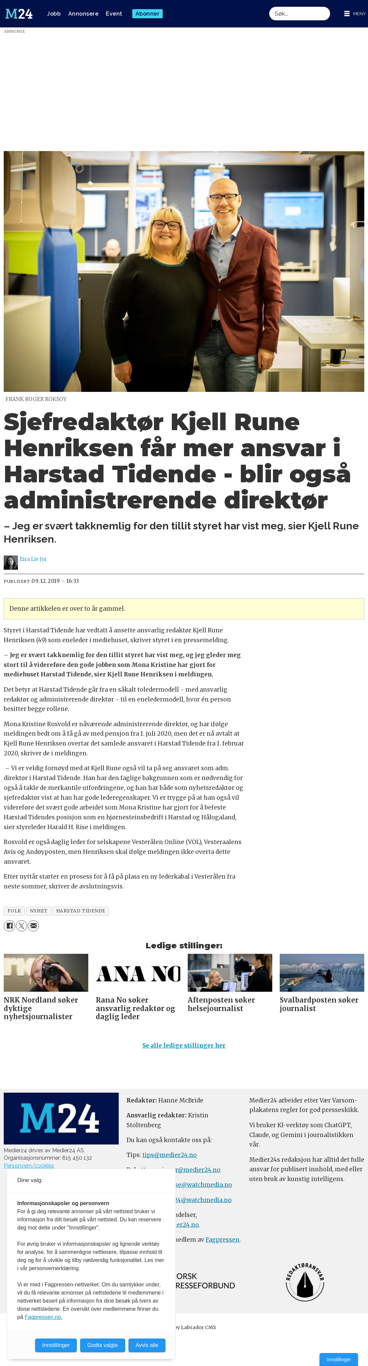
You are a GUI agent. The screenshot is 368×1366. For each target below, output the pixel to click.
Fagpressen (222, 1242)
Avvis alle (147, 1345)
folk (14, 911)
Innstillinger (339, 1359)
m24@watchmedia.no (199, 1202)
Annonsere (83, 13)
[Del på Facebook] (9, 925)
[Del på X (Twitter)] (21, 925)
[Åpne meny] (355, 13)
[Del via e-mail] (33, 925)
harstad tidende (81, 911)
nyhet (39, 911)
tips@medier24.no (169, 1158)
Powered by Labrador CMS (184, 1330)
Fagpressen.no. (43, 1317)
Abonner (148, 13)
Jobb (54, 13)
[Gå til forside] (18, 14)
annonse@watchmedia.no (194, 1188)
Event (114, 13)
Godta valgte (102, 1345)
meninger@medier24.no (184, 1173)
